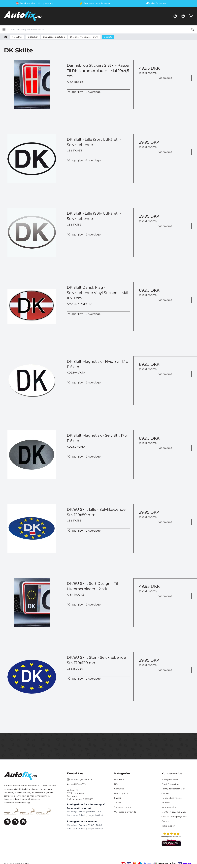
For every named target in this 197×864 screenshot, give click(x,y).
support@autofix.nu (82, 779)
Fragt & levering (170, 784)
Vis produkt (165, 77)
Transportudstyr (123, 807)
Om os (165, 821)
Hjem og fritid (121, 793)
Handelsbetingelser (172, 798)
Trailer (117, 802)
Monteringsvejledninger (174, 812)
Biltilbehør (120, 779)
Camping (119, 788)
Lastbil (117, 798)
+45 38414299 (78, 784)
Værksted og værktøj (125, 812)
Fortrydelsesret (170, 779)
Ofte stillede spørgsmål (174, 816)
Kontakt (166, 802)
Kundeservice (169, 807)
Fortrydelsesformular (173, 788)
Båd (116, 784)
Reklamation (168, 826)
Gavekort (166, 793)
